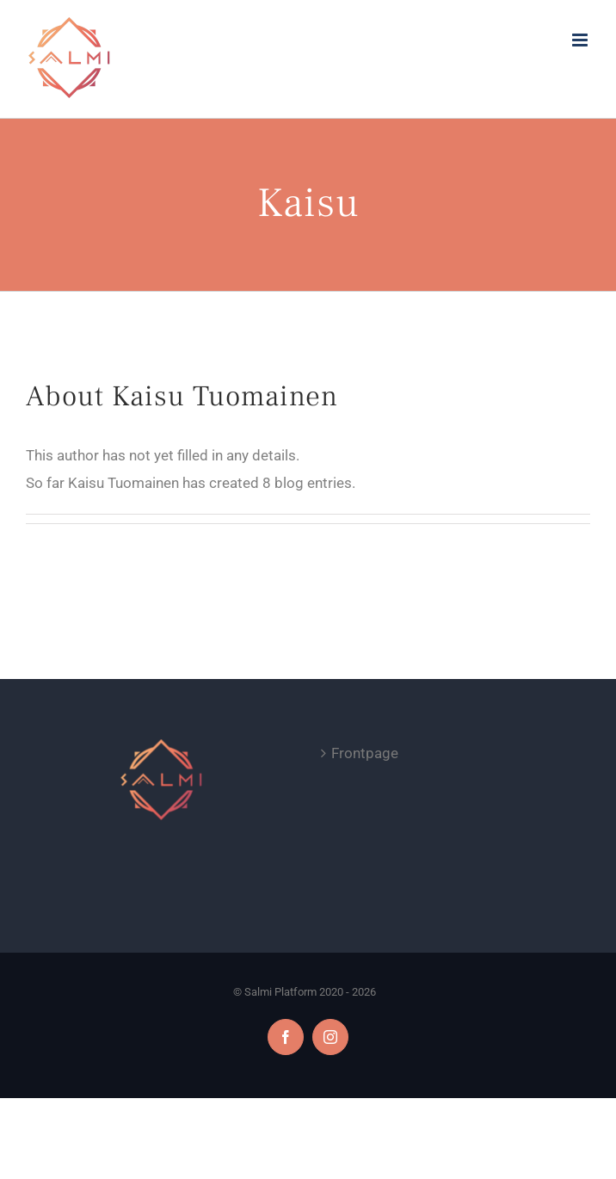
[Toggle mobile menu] (581, 40)
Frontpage (364, 753)
